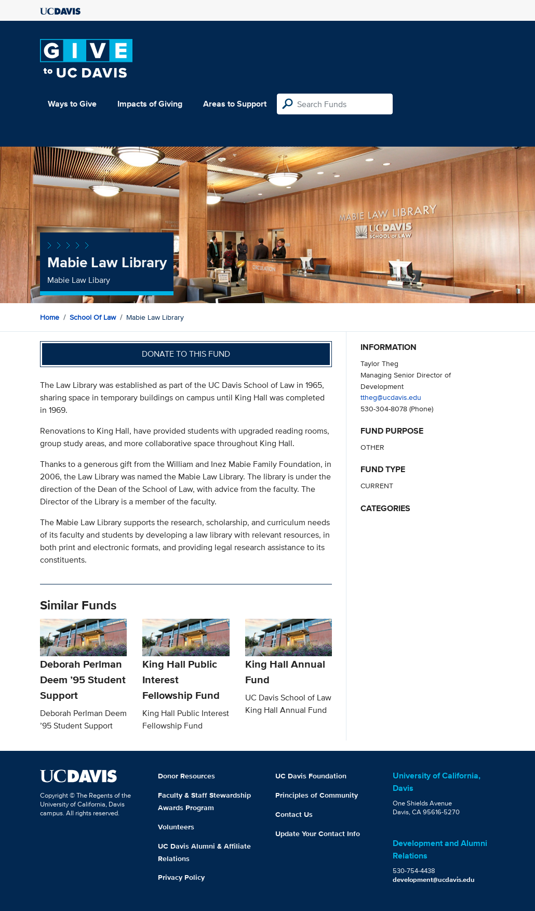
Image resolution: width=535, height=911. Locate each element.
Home (49, 317)
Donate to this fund (186, 354)
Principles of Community (316, 795)
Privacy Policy (181, 877)
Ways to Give (72, 104)
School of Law (93, 317)
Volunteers (176, 827)
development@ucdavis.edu (434, 879)
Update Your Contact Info (317, 833)
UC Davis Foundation (310, 776)
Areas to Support (234, 104)
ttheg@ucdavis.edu (390, 397)
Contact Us (294, 814)
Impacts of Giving (149, 104)
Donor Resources (186, 776)
